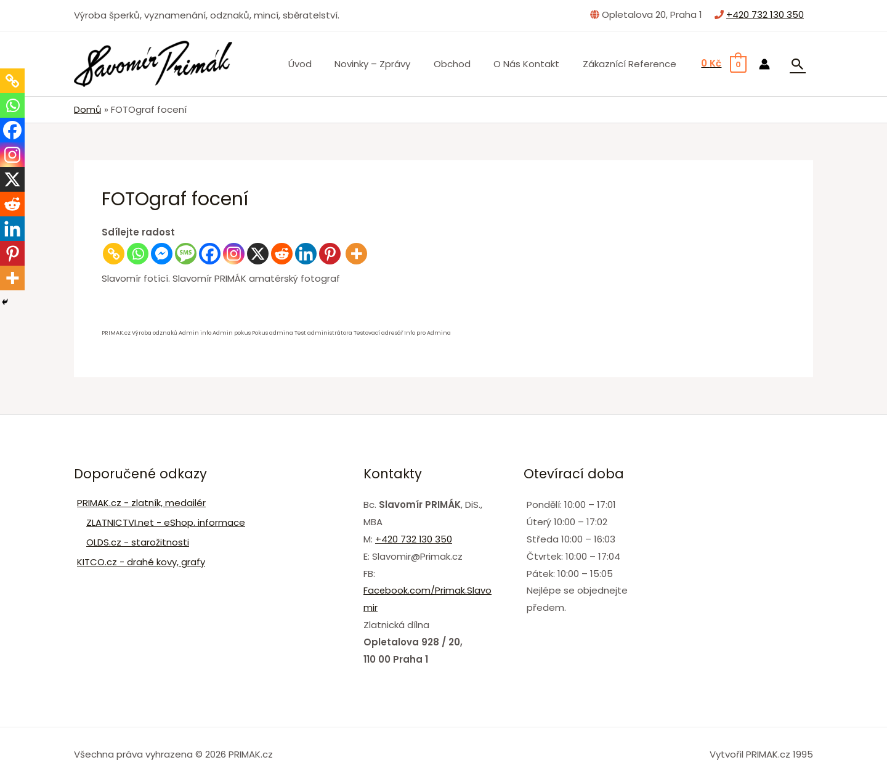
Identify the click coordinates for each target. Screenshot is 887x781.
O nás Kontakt (533, 63)
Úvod (320, 63)
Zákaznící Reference (631, 63)
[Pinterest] (330, 253)
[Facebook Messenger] (161, 253)
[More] (356, 253)
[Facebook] (210, 253)
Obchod (463, 63)
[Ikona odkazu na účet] (764, 64)
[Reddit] (282, 253)
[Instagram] (234, 253)
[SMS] (185, 253)
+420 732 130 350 (765, 14)
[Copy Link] (113, 253)
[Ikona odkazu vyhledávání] (798, 64)
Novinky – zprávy (388, 63)
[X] (258, 253)
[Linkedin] (306, 253)
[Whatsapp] (137, 253)
